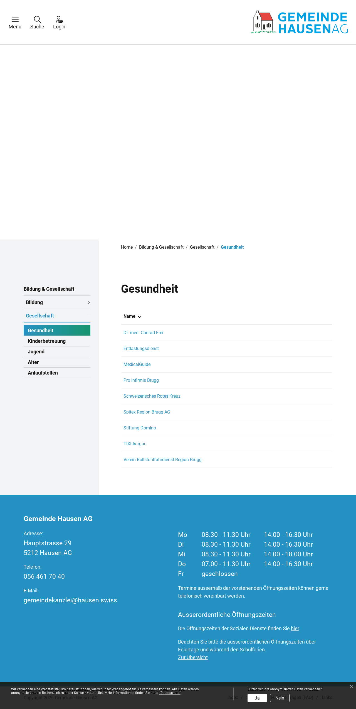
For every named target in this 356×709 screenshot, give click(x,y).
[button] (19, 22)
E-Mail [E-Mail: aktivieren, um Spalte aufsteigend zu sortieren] (267, 316)
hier (295, 628)
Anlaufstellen (43, 373)
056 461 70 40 (44, 576)
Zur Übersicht (193, 657)
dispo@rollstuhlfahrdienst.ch (289, 459)
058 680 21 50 (236, 348)
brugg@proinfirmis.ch (282, 380)
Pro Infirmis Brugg (141, 380)
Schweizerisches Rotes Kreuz (152, 396)
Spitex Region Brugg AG (146, 412)
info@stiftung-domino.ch (285, 428)
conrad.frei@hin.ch (279, 332)
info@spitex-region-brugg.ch (289, 412)
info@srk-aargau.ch (280, 396)
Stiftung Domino (139, 428)
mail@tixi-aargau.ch (281, 443)
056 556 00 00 (236, 412)
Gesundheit (40, 331)
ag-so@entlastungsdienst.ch (289, 348)
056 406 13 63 (236, 443)
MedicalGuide (136, 364)
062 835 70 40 (236, 396)
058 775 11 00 (236, 380)
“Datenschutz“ (170, 693)
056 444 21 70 (236, 428)
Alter (33, 362)
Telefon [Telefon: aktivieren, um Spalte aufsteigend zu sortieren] (229, 316)
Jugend (36, 351)
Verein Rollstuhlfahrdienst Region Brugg (162, 459)
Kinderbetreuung (47, 341)
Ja (257, 698)
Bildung (34, 302)
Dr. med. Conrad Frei (143, 332)
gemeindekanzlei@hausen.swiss (70, 600)
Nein (279, 698)
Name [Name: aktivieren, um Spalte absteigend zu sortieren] (129, 316)
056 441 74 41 (236, 332)
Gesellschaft (40, 316)
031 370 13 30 (236, 364)
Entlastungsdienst (141, 348)
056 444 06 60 (236, 459)
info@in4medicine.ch (282, 364)
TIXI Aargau (135, 443)
